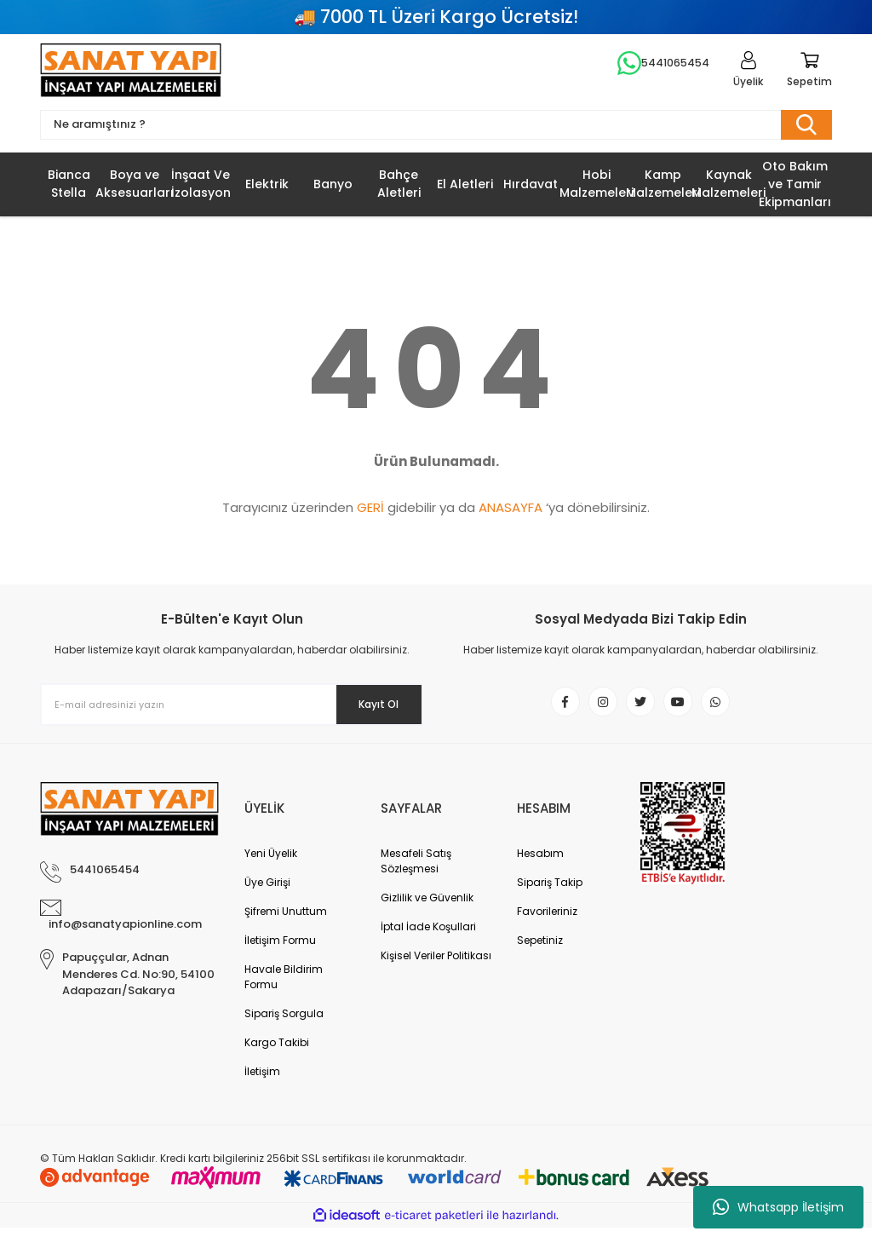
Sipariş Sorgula (284, 1022)
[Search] (436, 129)
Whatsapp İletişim (778, 1207)
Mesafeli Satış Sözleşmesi (416, 870)
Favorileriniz (547, 920)
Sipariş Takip (549, 891)
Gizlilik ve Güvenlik (427, 907)
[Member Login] (748, 72)
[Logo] (130, 73)
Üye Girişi (267, 891)
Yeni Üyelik (270, 862)
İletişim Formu (280, 949)
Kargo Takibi (276, 1051)
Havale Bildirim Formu (283, 986)
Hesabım (540, 862)
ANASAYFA (510, 512)
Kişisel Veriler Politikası (436, 965)
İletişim (262, 1080)
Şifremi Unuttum (285, 920)
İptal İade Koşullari (428, 936)
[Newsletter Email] (231, 709)
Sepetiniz (540, 949)
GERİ (370, 512)
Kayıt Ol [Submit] (366, 708)
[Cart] (809, 72)
